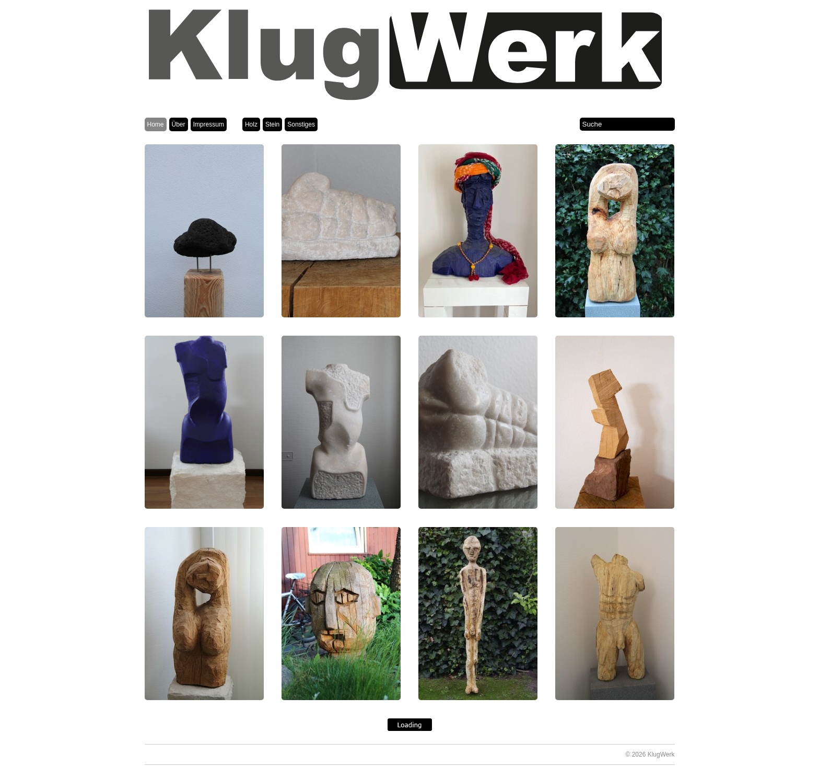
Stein (272, 124)
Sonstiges (301, 124)
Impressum (208, 124)
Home (155, 124)
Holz (251, 124)
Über (178, 124)
